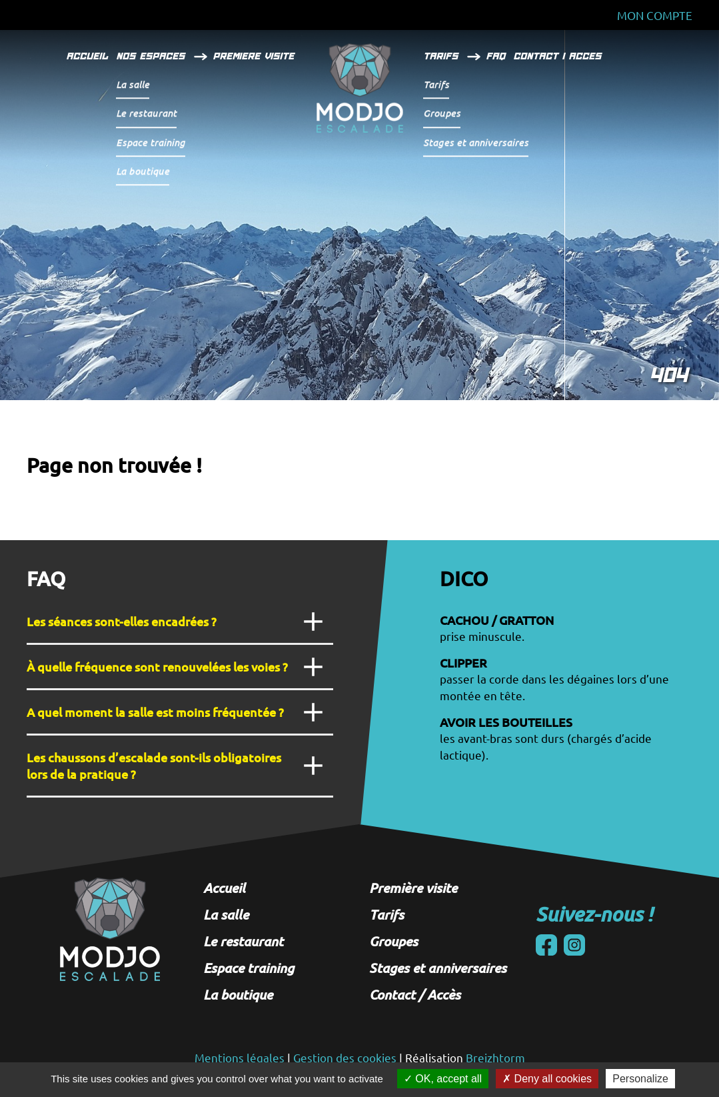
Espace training (248, 967)
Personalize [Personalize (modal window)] (640, 1078)
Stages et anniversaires (437, 967)
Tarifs (443, 56)
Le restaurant (243, 941)
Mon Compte (654, 15)
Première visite (413, 887)
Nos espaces (153, 56)
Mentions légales (240, 1057)
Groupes (393, 941)
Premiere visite (256, 56)
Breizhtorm (495, 1057)
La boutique (238, 994)
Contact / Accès (414, 994)
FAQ (498, 56)
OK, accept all (443, 1078)
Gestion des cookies (344, 1057)
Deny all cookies (547, 1078)
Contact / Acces (560, 56)
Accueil (90, 56)
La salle (226, 914)
